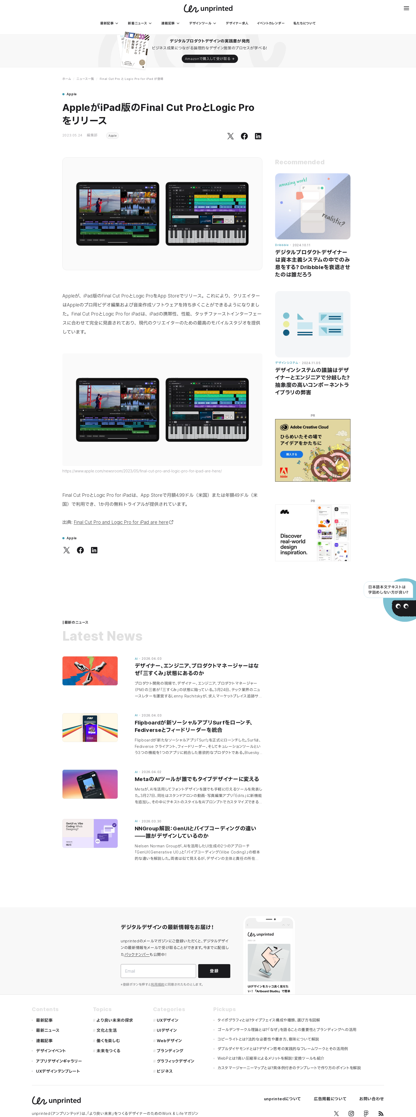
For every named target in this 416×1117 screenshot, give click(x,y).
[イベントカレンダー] (271, 23)
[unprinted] (208, 8)
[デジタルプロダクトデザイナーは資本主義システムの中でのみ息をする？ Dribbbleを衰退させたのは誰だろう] (312, 206)
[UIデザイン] (178, 1031)
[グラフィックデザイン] (178, 1061)
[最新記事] (110, 23)
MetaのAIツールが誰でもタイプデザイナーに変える (197, 779)
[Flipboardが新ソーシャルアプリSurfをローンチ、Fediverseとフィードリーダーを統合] (90, 727)
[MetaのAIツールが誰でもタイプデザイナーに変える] (90, 784)
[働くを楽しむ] (117, 1041)
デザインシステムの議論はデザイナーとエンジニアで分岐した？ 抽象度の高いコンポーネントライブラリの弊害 (312, 381)
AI (136, 659)
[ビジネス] (178, 1071)
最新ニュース (48, 1030)
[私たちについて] (304, 23)
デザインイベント (51, 1050)
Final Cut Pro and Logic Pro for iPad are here (123, 522)
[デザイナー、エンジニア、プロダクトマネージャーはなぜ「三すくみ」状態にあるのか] (90, 670)
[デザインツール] (203, 23)
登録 (214, 970)
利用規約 (157, 984)
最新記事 (44, 1020)
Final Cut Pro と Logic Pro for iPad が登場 (131, 79)
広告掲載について (330, 1098)
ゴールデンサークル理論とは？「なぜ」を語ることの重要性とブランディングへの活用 (287, 1029)
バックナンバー (137, 954)
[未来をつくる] (117, 1051)
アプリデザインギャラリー (59, 1061)
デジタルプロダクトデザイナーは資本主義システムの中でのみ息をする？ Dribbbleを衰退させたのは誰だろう (312, 263)
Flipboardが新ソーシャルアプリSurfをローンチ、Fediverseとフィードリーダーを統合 (194, 726)
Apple (112, 135)
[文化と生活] (117, 1031)
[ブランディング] (178, 1051)
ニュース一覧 (85, 79)
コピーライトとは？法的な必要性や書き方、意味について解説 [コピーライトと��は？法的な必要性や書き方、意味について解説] (268, 1039)
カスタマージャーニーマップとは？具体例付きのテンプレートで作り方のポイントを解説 (289, 1068)
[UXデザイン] (178, 1020)
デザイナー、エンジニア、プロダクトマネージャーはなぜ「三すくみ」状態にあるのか (197, 669)
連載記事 (44, 1040)
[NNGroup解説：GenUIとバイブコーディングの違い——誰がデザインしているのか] (90, 833)
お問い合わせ (371, 1098)
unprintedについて (282, 1098)
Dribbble (282, 245)
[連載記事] (171, 23)
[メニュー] (406, 8)
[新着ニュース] (140, 23)
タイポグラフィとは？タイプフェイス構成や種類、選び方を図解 (269, 1020)
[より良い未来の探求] (117, 1020)
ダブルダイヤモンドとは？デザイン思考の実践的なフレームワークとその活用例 (283, 1048)
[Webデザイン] (178, 1041)
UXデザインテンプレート (58, 1071)
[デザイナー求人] (237, 23)
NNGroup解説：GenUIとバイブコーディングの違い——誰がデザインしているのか (196, 832)
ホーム (66, 79)
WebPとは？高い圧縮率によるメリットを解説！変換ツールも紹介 (271, 1058)
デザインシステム (286, 363)
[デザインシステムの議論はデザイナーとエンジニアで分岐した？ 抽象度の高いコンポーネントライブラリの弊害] (312, 324)
